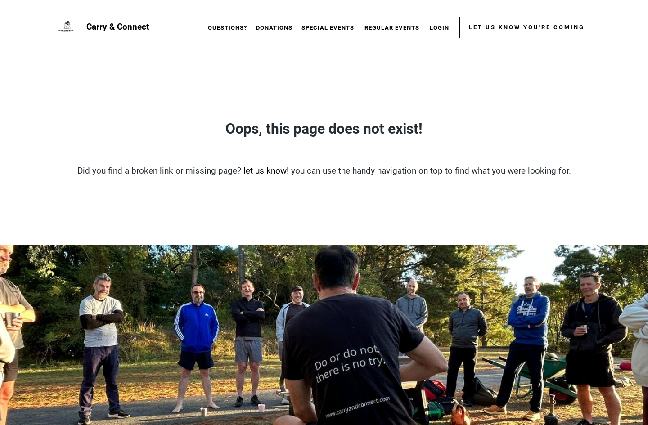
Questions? (227, 27)
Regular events (391, 27)
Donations (274, 27)
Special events (328, 27)
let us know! (266, 171)
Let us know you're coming (527, 27)
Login (439, 27)
